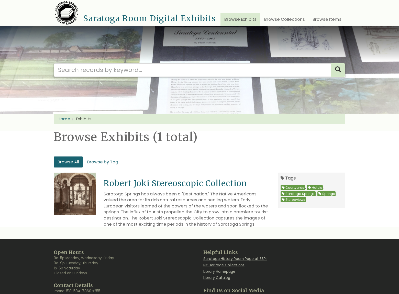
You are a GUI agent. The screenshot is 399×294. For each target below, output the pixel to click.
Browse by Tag (102, 162)
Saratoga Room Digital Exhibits (149, 18)
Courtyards (293, 187)
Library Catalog (216, 277)
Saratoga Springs (298, 194)
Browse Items (327, 19)
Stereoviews (293, 199)
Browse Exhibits (240, 19)
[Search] (338, 70)
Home (64, 119)
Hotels (315, 187)
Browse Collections (284, 19)
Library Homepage (219, 271)
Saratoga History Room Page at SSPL (235, 258)
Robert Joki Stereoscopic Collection (175, 183)
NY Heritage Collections (224, 265)
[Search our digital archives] (192, 70)
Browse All (68, 162)
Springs (326, 194)
